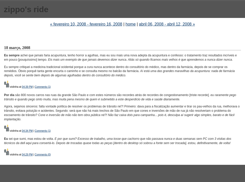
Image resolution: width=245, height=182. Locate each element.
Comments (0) (43, 154)
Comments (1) (43, 86)
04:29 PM (27, 154)
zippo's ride (26, 9)
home (131, 24)
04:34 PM (27, 130)
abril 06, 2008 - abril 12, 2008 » (167, 24)
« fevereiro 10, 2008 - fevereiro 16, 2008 (86, 24)
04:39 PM (27, 86)
